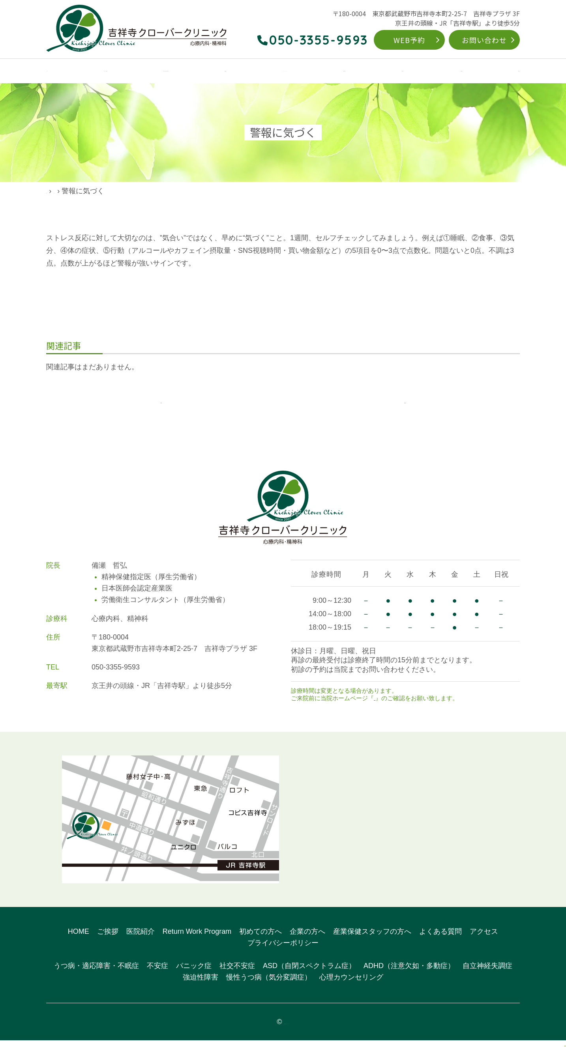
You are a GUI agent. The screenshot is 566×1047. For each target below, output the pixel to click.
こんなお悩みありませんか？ (186, 71)
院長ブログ (91, 191)
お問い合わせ (484, 40)
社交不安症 (237, 973)
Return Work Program (308, 71)
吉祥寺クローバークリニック (286, 1028)
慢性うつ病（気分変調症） (268, 984)
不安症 (157, 973)
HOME (55, 71)
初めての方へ (371, 71)
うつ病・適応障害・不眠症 (96, 973)
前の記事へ (161, 404)
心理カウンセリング (351, 984)
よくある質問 (464, 71)
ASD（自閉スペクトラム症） (309, 973)
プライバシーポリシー (283, 950)
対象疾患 (251, 71)
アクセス (507, 71)
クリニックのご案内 (104, 71)
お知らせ (385, 704)
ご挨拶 (107, 938)
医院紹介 (140, 938)
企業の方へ (417, 71)
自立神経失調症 (487, 973)
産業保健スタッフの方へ (372, 938)
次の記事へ (405, 404)
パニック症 (194, 973)
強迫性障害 (200, 984)
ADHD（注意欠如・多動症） (409, 973)
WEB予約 (409, 40)
